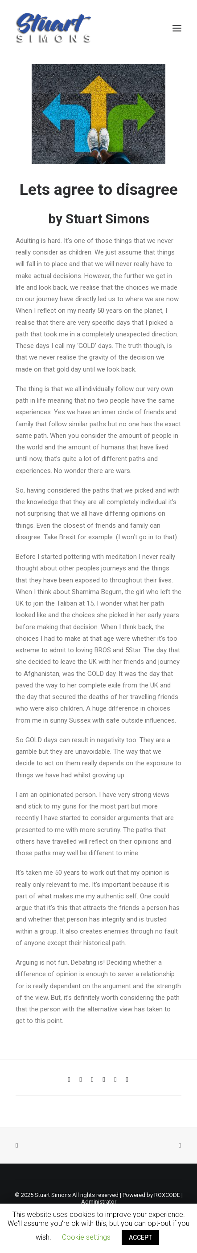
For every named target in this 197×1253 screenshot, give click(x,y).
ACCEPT (140, 1237)
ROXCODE (167, 1195)
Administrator (98, 1201)
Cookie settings (86, 1237)
